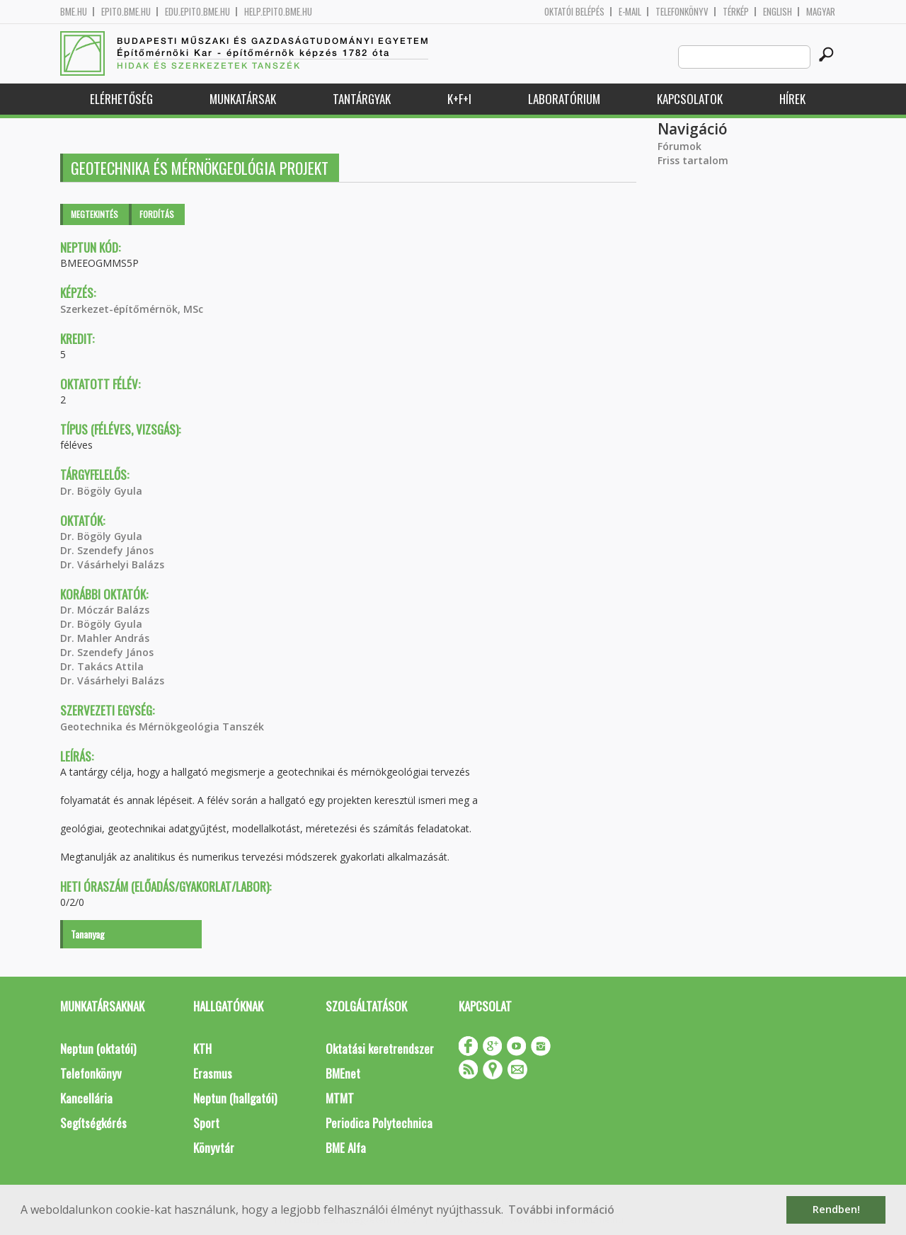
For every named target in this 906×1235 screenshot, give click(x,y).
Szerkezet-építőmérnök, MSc (131, 309)
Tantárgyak (362, 99)
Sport (206, 1123)
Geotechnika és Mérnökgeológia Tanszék (162, 726)
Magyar (820, 11)
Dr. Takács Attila (102, 666)
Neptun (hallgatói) (235, 1098)
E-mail (630, 11)
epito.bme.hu (126, 11)
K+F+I (459, 99)
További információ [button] (561, 1209)
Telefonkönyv (682, 11)
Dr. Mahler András (104, 638)
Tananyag (88, 933)
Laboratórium (564, 99)
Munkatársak (243, 99)
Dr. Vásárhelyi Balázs (112, 564)
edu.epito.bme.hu (197, 11)
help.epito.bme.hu (278, 11)
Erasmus (212, 1073)
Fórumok (679, 146)
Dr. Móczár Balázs (104, 609)
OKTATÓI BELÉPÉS (574, 11)
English (777, 11)
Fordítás (156, 214)
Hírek (792, 99)
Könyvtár (213, 1147)
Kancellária (86, 1098)
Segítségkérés (93, 1123)
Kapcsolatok (690, 99)
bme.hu (73, 11)
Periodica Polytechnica (379, 1123)
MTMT (340, 1098)
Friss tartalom (693, 160)
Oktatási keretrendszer (380, 1048)
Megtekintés (94, 214)
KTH (202, 1048)
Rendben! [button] (836, 1209)
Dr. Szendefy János (107, 550)
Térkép (736, 11)
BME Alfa (346, 1147)
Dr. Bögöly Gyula (101, 491)
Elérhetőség (121, 99)
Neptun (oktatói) (98, 1048)
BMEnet (343, 1073)
